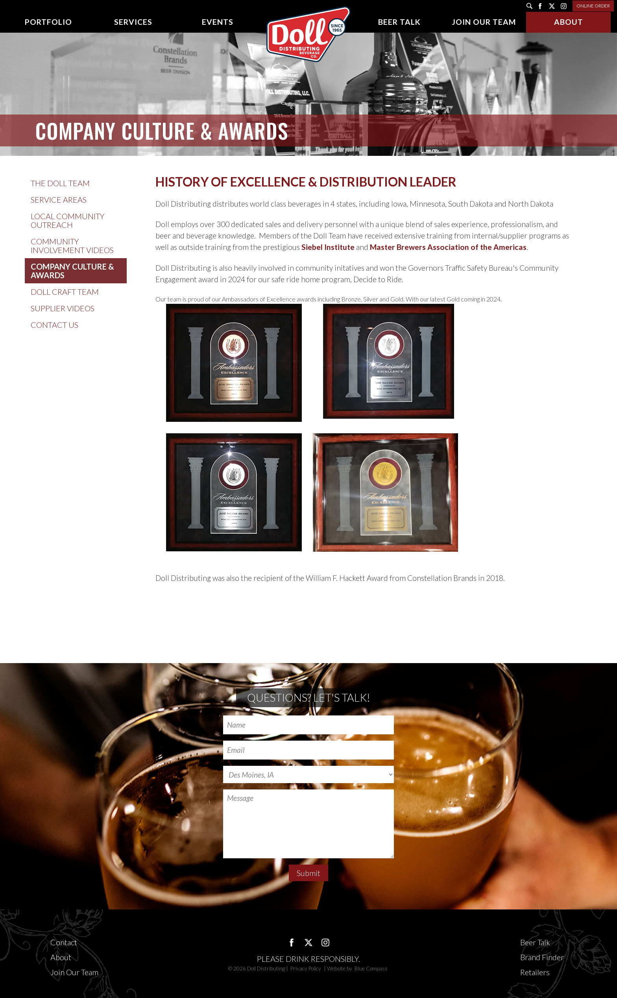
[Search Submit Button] (529, 6)
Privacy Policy (306, 968)
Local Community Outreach (67, 220)
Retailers (535, 972)
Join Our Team (74, 972)
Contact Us (54, 324)
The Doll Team (60, 183)
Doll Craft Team (65, 291)
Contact (63, 942)
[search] (529, 6)
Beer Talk (535, 942)
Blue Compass (371, 968)
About (60, 957)
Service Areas (59, 199)
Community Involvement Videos (72, 246)
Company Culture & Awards (72, 271)
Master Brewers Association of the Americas (448, 246)
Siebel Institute (328, 246)
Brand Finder (542, 957)
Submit (308, 873)
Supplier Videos (62, 308)
